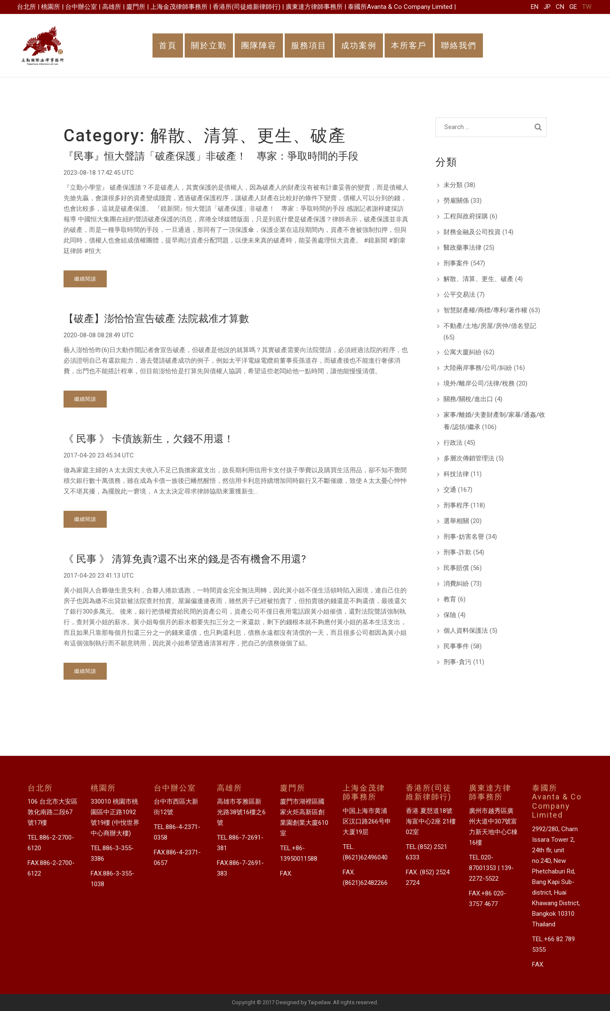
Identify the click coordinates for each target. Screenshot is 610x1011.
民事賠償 (456, 568)
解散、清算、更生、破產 (478, 279)
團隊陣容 (259, 45)
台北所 (26, 7)
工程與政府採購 (466, 216)
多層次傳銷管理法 (469, 458)
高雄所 (111, 7)
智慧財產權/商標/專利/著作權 (485, 310)
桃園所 (50, 7)
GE (573, 7)
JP (547, 7)
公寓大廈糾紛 (463, 352)
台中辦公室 (81, 7)
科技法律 (456, 474)
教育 (450, 599)
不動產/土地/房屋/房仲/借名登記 (490, 326)
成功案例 (359, 45)
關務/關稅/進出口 (468, 399)
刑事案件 (456, 263)
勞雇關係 (456, 200)
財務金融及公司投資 (472, 232)
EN (534, 7)
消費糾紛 (456, 583)
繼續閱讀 (85, 278)
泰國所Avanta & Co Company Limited (400, 7)
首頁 (168, 45)
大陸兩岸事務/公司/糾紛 (478, 368)
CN (560, 7)
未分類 (453, 185)
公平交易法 (459, 294)
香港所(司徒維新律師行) (246, 7)
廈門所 (135, 7)
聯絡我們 (459, 45)
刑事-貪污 (457, 662)
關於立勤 (209, 45)
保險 (450, 615)
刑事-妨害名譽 (464, 536)
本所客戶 (409, 45)
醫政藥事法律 (463, 247)
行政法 (453, 442)
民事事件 (456, 646)
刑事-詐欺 (457, 552)
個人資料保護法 (466, 630)
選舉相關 (456, 521)
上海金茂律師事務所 (179, 7)
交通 (450, 489)
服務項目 (309, 45)
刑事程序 (456, 505)
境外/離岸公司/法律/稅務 (479, 383)
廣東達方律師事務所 (314, 7)
